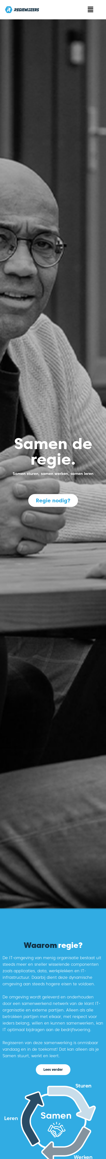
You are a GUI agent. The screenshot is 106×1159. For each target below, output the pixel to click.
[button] (90, 9)
